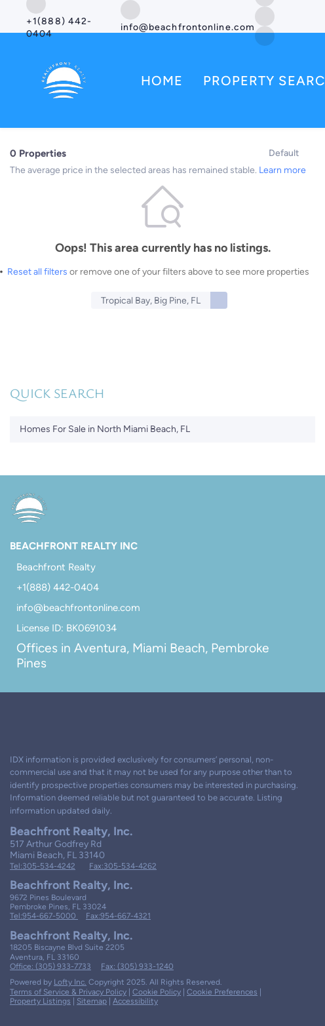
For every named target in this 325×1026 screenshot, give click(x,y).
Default (284, 153)
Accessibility (135, 1001)
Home (162, 81)
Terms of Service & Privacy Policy (68, 991)
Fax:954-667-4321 (118, 915)
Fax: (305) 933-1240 (137, 966)
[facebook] (16, 715)
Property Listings (40, 1001)
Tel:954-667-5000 (44, 915)
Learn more (282, 170)
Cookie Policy (156, 991)
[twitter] (265, 15)
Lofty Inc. (70, 982)
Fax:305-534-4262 (123, 866)
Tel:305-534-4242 (42, 866)
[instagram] (68, 715)
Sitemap (92, 1001)
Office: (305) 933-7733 (50, 966)
